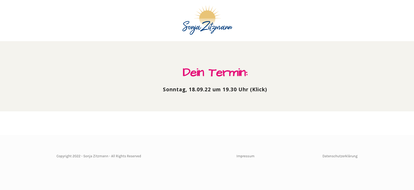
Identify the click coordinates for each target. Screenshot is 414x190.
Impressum (246, 156)
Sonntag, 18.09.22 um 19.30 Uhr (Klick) (215, 89)
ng (355, 156)
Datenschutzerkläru (338, 156)
